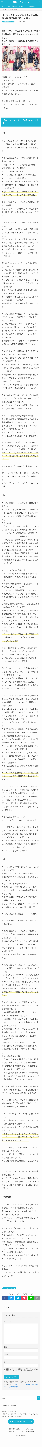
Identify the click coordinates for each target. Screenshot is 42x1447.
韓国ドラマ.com (21, 2)
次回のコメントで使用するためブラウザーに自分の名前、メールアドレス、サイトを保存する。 (22, 1370)
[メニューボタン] (2, 2)
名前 (5, 1347)
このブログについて (14, 1431)
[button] (5, 1298)
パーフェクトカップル (9, 21)
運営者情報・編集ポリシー (16, 1429)
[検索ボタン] (40, 2)
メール (6, 1354)
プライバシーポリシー (27, 1431)
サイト (6, 1362)
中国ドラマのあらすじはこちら (21, 1421)
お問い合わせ (29, 1429)
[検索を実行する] (38, 1398)
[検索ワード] (21, 1398)
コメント (7, 1321)
